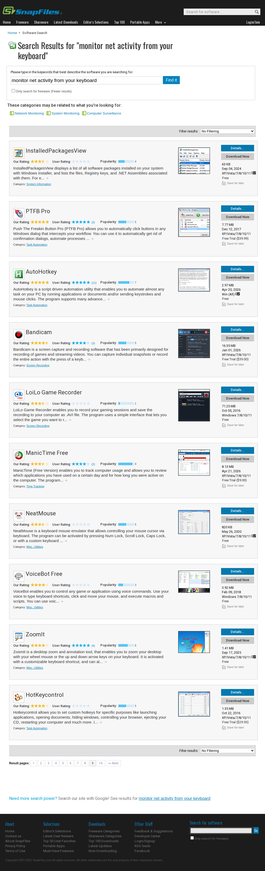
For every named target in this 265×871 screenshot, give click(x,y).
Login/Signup (145, 841)
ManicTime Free (47, 453)
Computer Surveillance (104, 113)
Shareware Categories (105, 836)
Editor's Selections (57, 831)
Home (12, 33)
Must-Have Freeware (58, 851)
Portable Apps (54, 846)
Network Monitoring (29, 113)
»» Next (113, 763)
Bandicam (39, 332)
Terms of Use (15, 851)
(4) (93, 645)
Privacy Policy (15, 846)
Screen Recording (38, 365)
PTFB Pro (38, 211)
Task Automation (37, 244)
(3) (93, 343)
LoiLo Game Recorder (54, 392)
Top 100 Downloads (104, 841)
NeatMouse (41, 513)
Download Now (237, 156)
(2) (93, 222)
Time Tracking (35, 486)
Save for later (235, 183)
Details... (237, 148)
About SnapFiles (17, 841)
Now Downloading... (104, 851)
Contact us (13, 836)
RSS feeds (142, 846)
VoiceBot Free (44, 574)
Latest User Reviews (58, 836)
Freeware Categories (104, 831)
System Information (39, 184)
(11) (94, 282)
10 (101, 763)
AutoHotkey (41, 271)
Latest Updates (100, 846)
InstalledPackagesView (56, 150)
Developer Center (147, 836)
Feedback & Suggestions (154, 831)
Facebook (142, 851)
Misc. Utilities (35, 546)
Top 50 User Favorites (59, 841)
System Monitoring (65, 113)
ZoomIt (35, 634)
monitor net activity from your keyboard (174, 798)
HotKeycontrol (45, 695)
